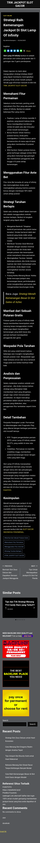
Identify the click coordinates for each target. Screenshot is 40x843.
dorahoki (6, 823)
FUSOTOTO (7, 787)
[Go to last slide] (6, 607)
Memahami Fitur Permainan (13, 542)
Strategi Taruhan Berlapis (12, 551)
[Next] (34, 607)
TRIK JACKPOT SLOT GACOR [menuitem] (15, 86)
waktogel (6, 796)
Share (28, 51)
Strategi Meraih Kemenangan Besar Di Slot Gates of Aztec (21, 298)
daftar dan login (28, 796)
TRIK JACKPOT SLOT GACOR (14, 555)
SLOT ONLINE (7, 15)
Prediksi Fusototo (10, 793)
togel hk (3, 831)
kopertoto (7, 490)
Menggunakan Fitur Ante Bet (14, 546)
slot (4, 818)
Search (5, 720)
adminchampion (10, 40)
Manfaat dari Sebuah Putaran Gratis (16, 538)
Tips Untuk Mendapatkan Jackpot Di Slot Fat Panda (30, 571)
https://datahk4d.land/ (12, 790)
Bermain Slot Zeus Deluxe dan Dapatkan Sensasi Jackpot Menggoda (10, 571)
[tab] (15, 619)
